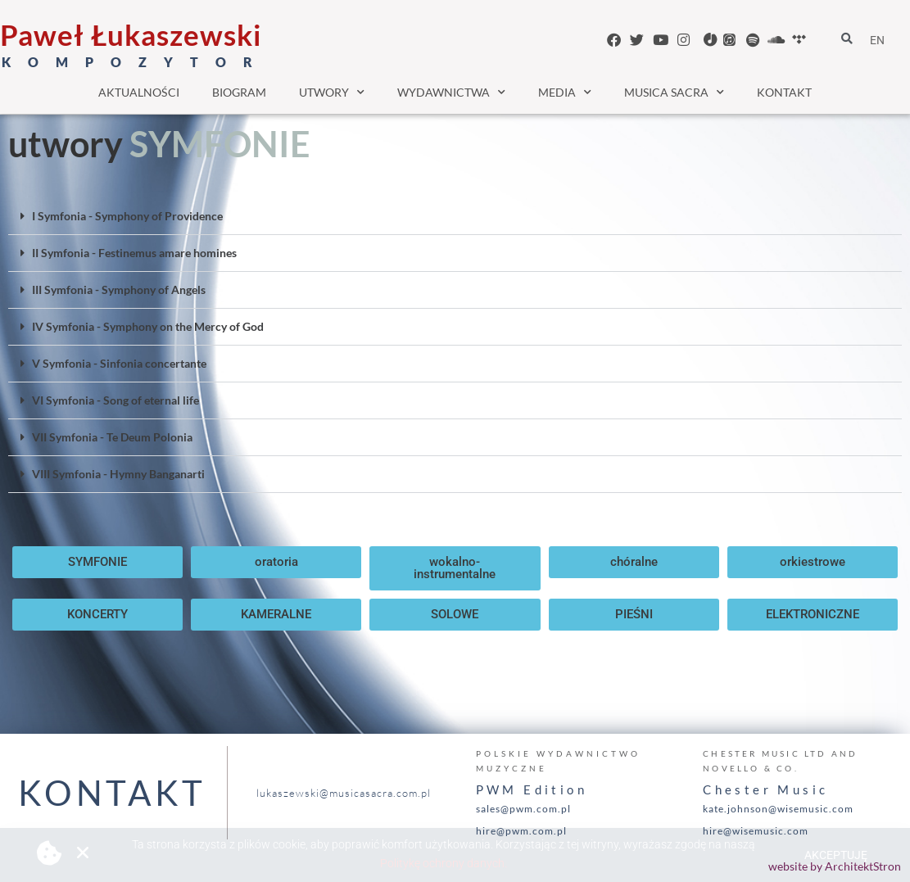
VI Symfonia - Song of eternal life (115, 400)
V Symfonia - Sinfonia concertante (119, 363)
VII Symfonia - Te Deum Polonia (112, 437)
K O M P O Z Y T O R (131, 62)
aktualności (138, 92)
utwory (331, 92)
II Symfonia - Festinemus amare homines (134, 253)
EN (877, 40)
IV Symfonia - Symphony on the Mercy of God (148, 326)
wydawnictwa (451, 92)
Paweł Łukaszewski (130, 34)
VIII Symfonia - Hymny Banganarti (118, 474)
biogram (239, 92)
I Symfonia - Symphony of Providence (127, 216)
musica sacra (674, 92)
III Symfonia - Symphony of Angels (119, 289)
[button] (455, 216)
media (564, 92)
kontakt (784, 92)
